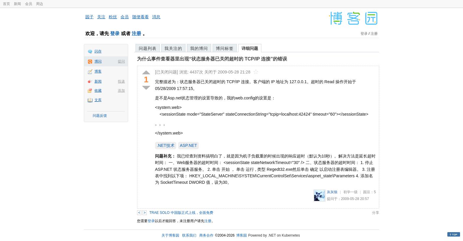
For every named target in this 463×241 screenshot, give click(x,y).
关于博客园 (170, 235)
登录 (115, 33)
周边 (39, 4)
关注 (101, 16)
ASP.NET (188, 145)
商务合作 (206, 235)
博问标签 (225, 48)
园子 (89, 16)
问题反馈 (100, 116)
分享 (375, 213)
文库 (98, 100)
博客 (98, 71)
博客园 (241, 235)
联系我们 (189, 235)
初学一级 (350, 192)
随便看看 (140, 16)
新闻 (17, 4)
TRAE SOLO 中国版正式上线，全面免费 (181, 213)
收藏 (98, 90)
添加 (121, 90)
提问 (121, 61)
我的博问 (199, 48)
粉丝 (113, 16)
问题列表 (147, 48)
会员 (28, 4)
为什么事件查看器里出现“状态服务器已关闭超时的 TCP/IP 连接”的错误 (212, 58)
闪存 (98, 51)
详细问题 (250, 48)
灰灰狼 (332, 192)
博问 (98, 61)
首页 (6, 4)
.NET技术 (166, 145)
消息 (156, 16)
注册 (136, 33)
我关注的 (173, 48)
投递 (121, 81)
